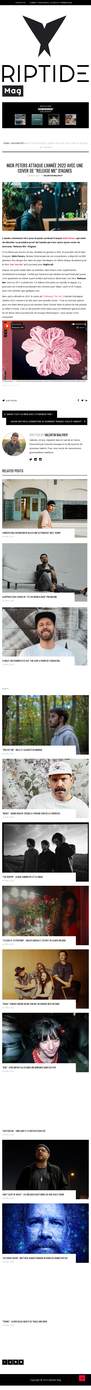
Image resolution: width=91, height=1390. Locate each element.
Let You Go (16, 264)
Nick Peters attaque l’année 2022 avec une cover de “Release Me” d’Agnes (45, 168)
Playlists (21, 2)
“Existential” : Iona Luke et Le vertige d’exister (23, 1130)
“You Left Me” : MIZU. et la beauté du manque (22, 749)
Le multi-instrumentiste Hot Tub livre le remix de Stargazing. (31, 660)
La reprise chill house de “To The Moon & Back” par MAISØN (29, 596)
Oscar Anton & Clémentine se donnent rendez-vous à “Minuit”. (47, 421)
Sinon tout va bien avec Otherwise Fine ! (30, 414)
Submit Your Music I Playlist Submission (51, 2)
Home (6, 143)
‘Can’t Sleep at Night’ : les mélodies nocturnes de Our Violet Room (33, 1194)
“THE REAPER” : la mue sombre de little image (22, 876)
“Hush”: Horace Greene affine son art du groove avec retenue (30, 1003)
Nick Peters (69, 238)
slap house (11, 400)
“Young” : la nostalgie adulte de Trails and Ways (24, 1321)
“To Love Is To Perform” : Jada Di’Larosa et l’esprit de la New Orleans (34, 940)
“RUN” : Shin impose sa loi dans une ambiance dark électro (29, 1067)
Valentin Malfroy (53, 175)
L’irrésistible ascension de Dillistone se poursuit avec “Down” (31, 532)
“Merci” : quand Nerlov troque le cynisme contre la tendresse (31, 813)
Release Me (15, 385)
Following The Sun (53, 296)
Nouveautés (17, 143)
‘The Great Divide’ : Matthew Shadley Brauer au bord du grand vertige (35, 1258)
